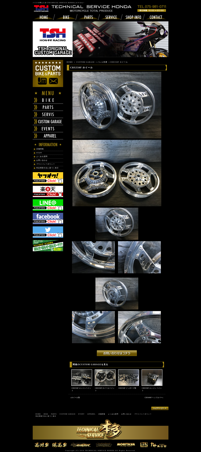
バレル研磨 (102, 62)
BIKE (46, 414)
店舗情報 (40, 149)
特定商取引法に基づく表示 (47, 168)
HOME (70, 62)
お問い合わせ (41, 160)
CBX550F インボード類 (127, 388)
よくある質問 (41, 156)
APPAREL (91, 414)
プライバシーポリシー (45, 164)
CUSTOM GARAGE (85, 62)
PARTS (54, 414)
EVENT (81, 414)
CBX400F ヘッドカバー (153, 398)
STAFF (39, 153)
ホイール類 (75, 398)
